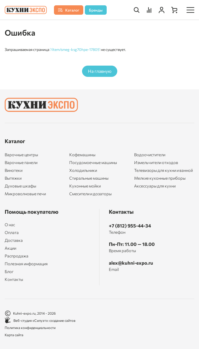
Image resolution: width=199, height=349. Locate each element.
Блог (9, 272)
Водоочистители (149, 154)
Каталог (15, 141)
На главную (99, 71)
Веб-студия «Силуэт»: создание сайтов (40, 320)
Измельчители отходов (156, 162)
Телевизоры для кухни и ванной (163, 170)
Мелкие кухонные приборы (160, 178)
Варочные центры (21, 154)
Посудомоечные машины (93, 162)
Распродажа (16, 256)
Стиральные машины (89, 178)
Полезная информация (26, 264)
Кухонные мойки (85, 185)
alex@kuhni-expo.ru (131, 263)
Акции (10, 248)
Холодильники (83, 170)
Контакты (14, 279)
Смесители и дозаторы (90, 193)
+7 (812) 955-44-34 (130, 225)
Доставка (14, 240)
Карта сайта (14, 335)
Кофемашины (82, 154)
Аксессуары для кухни (155, 185)
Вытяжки (13, 178)
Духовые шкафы (20, 185)
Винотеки (13, 170)
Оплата (12, 233)
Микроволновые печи (25, 193)
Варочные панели (21, 162)
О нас (10, 225)
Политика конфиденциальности (30, 328)
